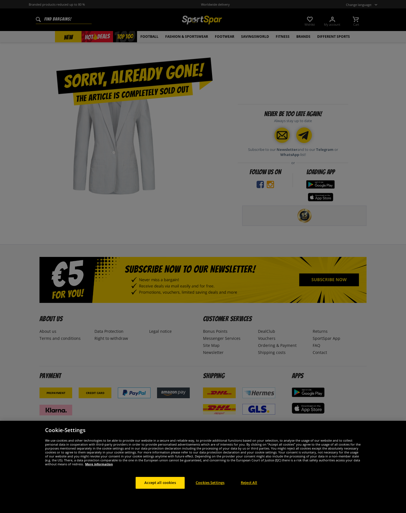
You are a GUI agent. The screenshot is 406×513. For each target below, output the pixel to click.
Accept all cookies (160, 491)
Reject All (249, 491)
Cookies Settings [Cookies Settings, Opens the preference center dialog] (210, 491)
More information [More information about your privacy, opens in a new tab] (99, 473)
